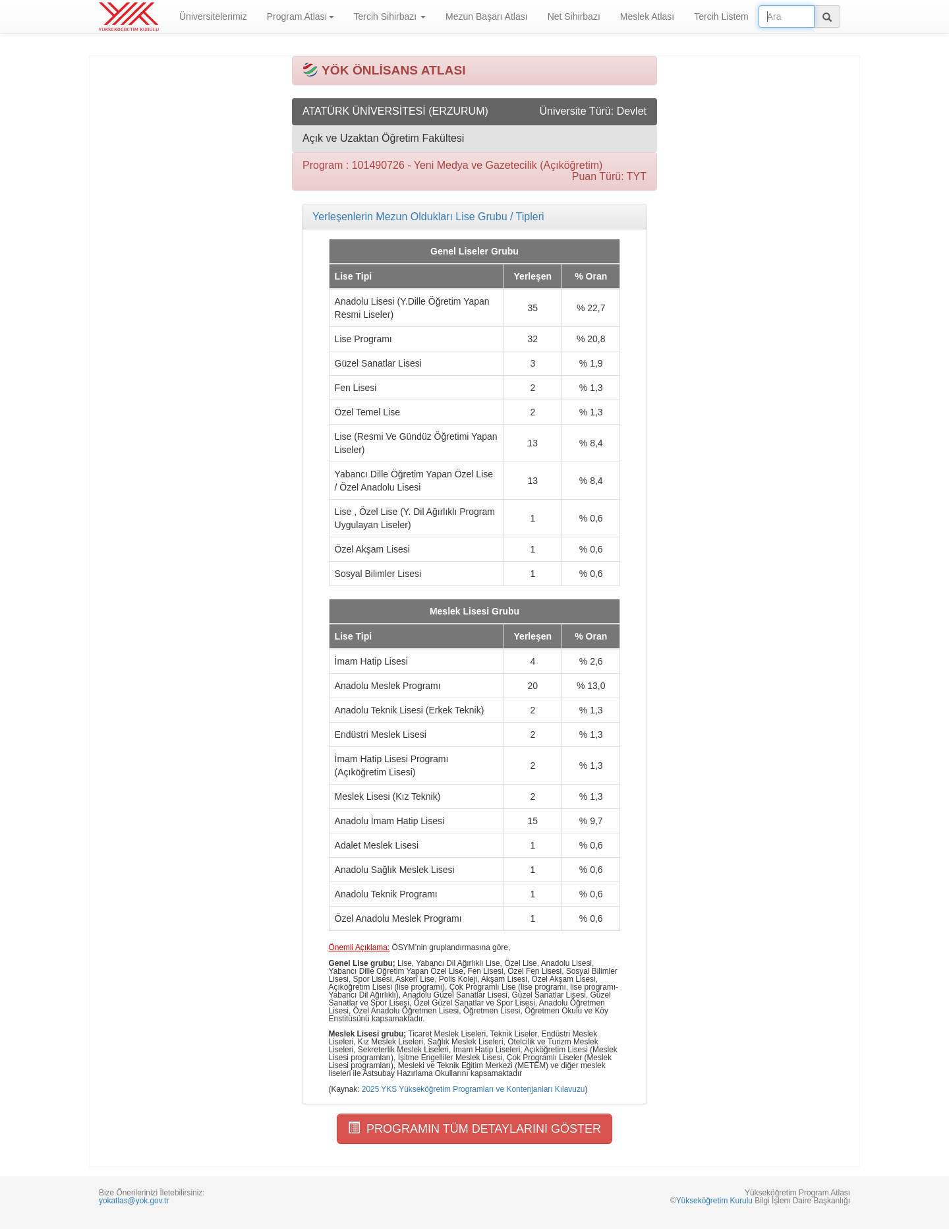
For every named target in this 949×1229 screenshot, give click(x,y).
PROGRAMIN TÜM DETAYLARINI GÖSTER (474, 1128)
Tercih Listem (721, 16)
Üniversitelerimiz (213, 16)
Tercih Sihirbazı (390, 16)
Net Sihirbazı (574, 16)
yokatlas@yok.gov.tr (134, 1200)
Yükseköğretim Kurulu (714, 1200)
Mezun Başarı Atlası (487, 16)
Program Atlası (300, 16)
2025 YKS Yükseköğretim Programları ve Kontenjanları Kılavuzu (473, 1089)
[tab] (474, 216)
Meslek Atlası (647, 16)
